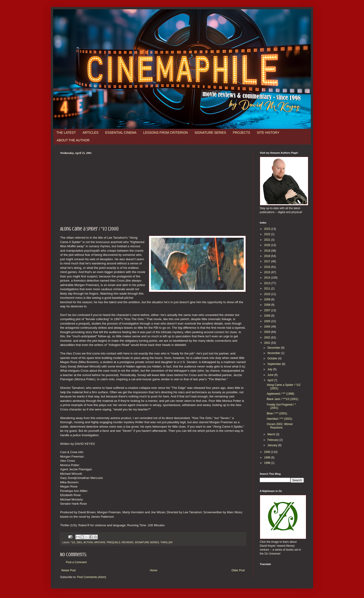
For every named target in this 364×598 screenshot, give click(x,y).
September (274, 364)
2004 (267, 326)
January (272, 445)
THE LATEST (66, 132)
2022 (267, 234)
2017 (267, 261)
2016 (267, 267)
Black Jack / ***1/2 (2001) (282, 399)
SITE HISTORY (268, 132)
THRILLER (166, 542)
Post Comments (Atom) (91, 577)
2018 (267, 256)
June (270, 375)
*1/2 (73, 542)
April (270, 380)
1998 (267, 463)
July (270, 369)
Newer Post (68, 570)
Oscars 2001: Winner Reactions (280, 425)
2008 (267, 304)
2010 (267, 294)
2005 (267, 321)
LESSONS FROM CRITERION (165, 132)
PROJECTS (241, 132)
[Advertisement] (153, 189)
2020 (267, 245)
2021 (267, 239)
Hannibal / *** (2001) (279, 418)
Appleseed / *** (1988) (280, 393)
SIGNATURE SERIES (210, 132)
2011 (267, 288)
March (271, 434)
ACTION (88, 542)
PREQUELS (113, 542)
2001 (79, 542)
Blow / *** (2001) (277, 413)
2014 (267, 277)
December (274, 347)
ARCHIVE (99, 542)
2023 (267, 229)
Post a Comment (76, 562)
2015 (267, 272)
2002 (267, 337)
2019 (267, 250)
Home (153, 570)
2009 (267, 299)
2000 (267, 452)
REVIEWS (127, 542)
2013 (267, 283)
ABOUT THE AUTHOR (73, 140)
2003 (267, 332)
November (274, 353)
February (273, 440)
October (272, 358)
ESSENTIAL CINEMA (120, 132)
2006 (267, 315)
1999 (267, 457)
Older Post (238, 570)
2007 (267, 310)
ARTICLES (90, 132)
